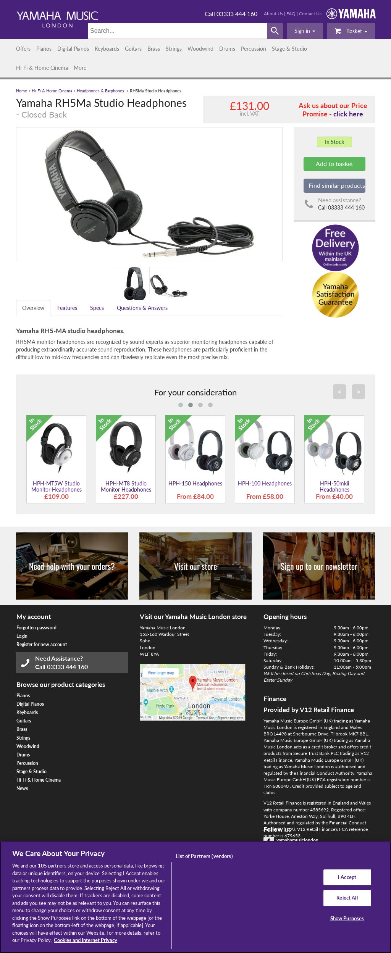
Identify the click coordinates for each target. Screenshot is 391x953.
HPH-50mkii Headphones (334, 486)
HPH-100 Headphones (265, 483)
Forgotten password (36, 627)
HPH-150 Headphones (195, 483)
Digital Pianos (73, 48)
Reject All (346, 898)
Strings (174, 48)
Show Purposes (347, 918)
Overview (33, 308)
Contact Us (310, 13)
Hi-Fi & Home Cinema (42, 68)
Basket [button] (350, 31)
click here (348, 114)
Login (21, 636)
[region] (195, 897)
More (80, 68)
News (22, 788)
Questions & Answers (142, 308)
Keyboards (107, 48)
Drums (227, 48)
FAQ (291, 13)
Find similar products (337, 185)
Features (67, 308)
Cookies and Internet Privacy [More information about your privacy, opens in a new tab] (85, 940)
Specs (97, 308)
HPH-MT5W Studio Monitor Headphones (56, 486)
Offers (23, 48)
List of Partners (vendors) (204, 856)
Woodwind (200, 48)
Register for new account (41, 644)
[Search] (177, 31)
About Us (273, 13)
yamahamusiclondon (297, 840)
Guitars (133, 48)
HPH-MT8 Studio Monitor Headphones (126, 486)
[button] (305, 31)
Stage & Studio (289, 48)
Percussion (253, 48)
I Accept (347, 877)
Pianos (44, 48)
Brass (153, 48)
